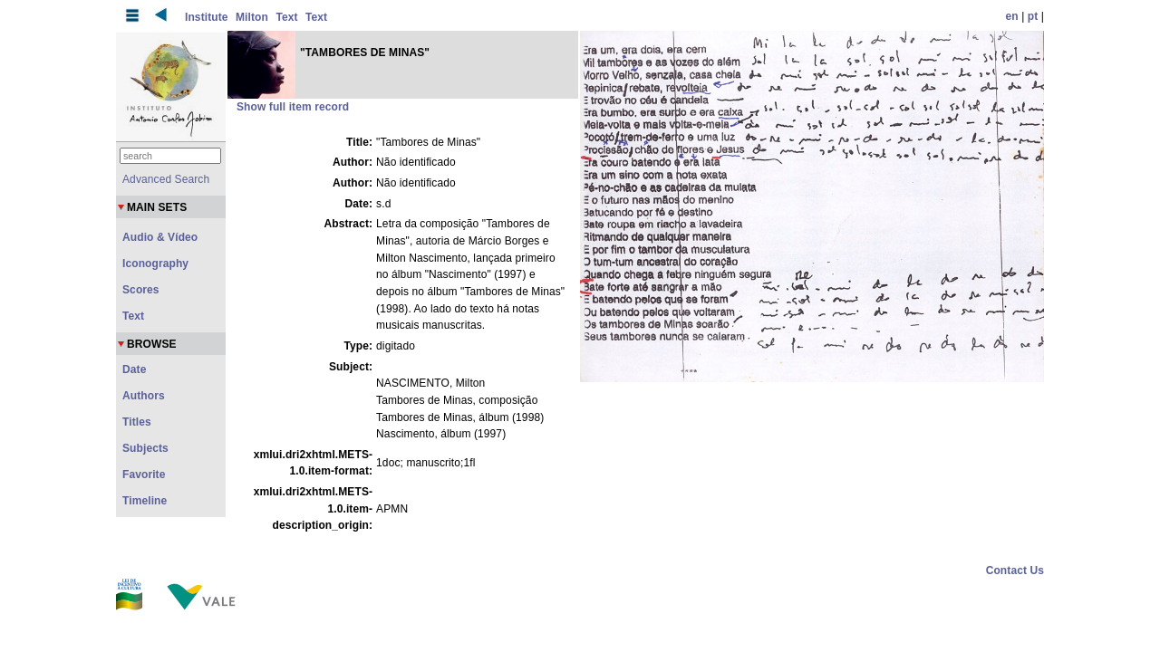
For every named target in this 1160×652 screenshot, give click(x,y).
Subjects (145, 448)
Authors (143, 395)
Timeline (144, 500)
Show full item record (293, 107)
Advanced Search (165, 179)
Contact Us (1015, 570)
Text (286, 17)
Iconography (155, 263)
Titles (136, 422)
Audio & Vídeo (160, 237)
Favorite (143, 474)
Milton (252, 17)
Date (134, 369)
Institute (206, 17)
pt (1033, 16)
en (1012, 16)
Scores (141, 289)
